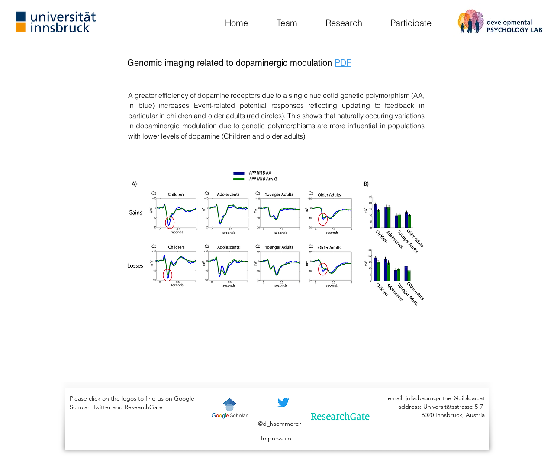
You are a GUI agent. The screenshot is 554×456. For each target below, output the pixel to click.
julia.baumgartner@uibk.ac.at (445, 398)
